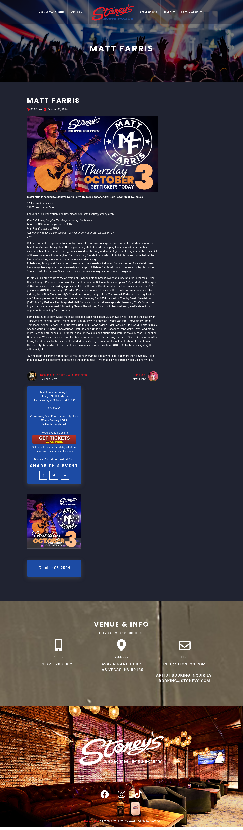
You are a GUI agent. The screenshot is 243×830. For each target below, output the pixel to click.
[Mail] (184, 647)
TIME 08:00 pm (54, 543)
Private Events (191, 11)
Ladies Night (78, 11)
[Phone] (58, 647)
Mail (184, 660)
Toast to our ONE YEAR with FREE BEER (63, 375)
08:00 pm (34, 109)
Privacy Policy (91, 823)
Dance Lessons (148, 11)
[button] (191, 12)
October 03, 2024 (56, 109)
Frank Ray (139, 375)
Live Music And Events (51, 11)
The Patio (169, 11)
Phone (58, 660)
